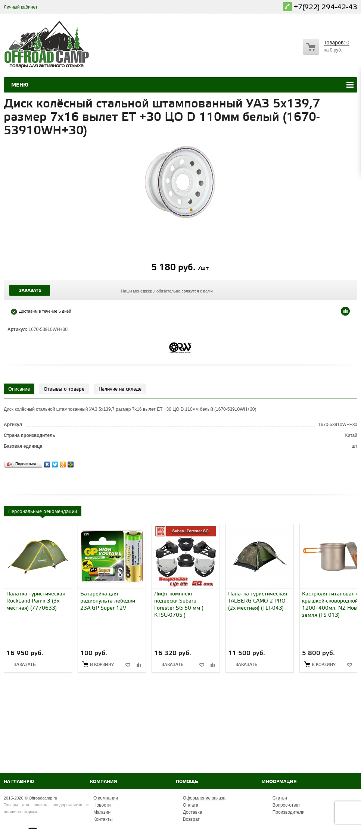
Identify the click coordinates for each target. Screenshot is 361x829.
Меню (19, 85)
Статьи (280, 798)
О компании (105, 798)
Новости (102, 805)
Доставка (192, 812)
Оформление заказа (204, 798)
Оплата (190, 805)
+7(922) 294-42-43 (325, 7)
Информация (279, 782)
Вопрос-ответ (286, 805)
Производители (289, 812)
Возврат (191, 819)
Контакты (103, 819)
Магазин (102, 812)
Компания (103, 782)
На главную (19, 782)
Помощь (187, 782)
